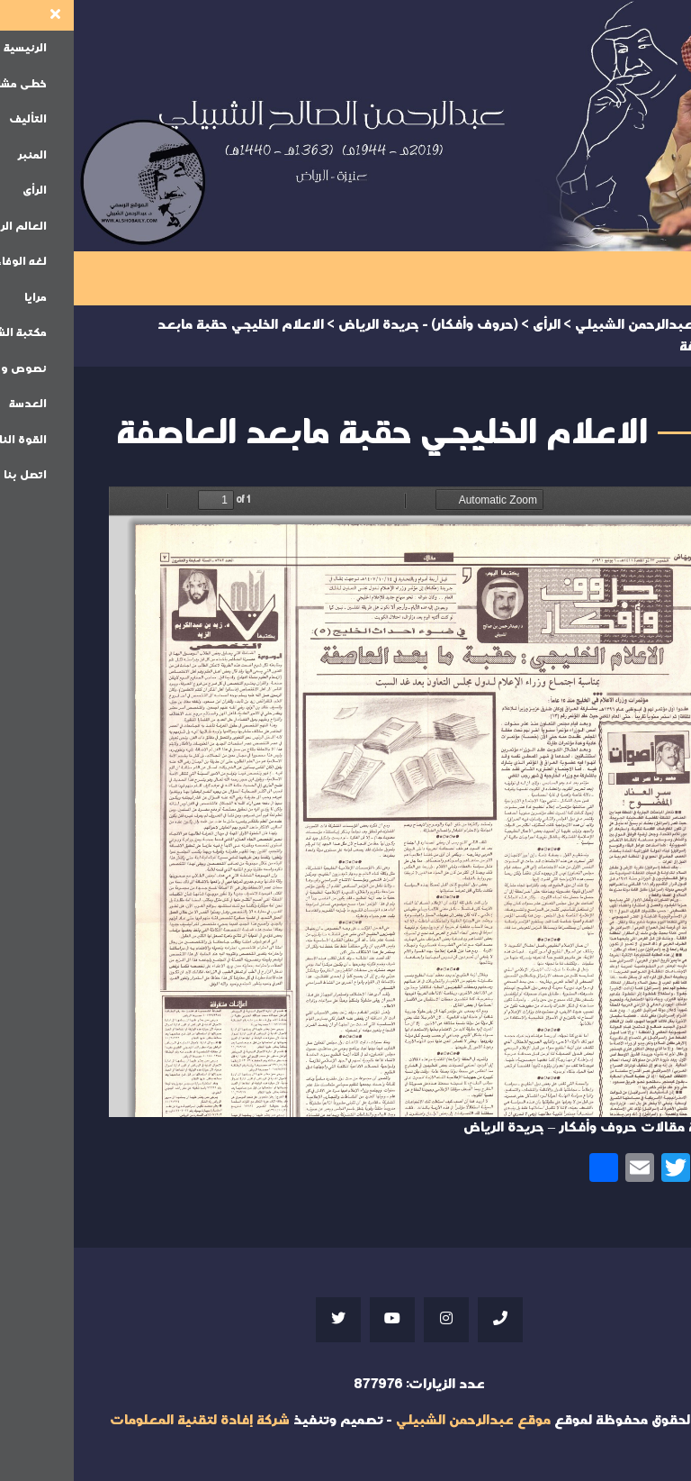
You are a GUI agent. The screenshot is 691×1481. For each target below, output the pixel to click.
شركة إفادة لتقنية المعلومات (126, 1420)
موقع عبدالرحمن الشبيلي (399, 1420)
